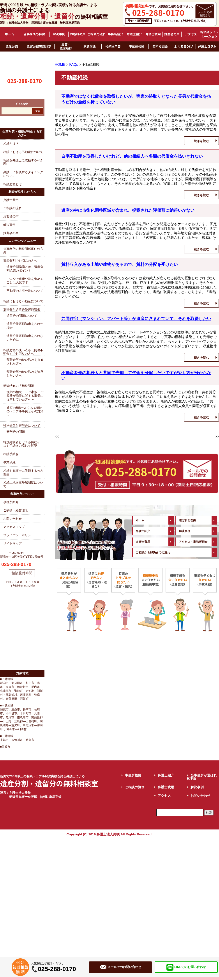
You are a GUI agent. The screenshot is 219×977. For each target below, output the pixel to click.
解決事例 (59, 34)
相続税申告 (113, 46)
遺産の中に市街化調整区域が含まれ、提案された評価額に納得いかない (127, 210)
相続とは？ (11, 143)
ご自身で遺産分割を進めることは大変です (25, 280)
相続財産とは (12, 184)
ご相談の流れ (96, 34)
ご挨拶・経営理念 (15, 510)
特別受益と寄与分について (21, 425)
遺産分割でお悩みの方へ (20, 260)
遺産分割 (12, 46)
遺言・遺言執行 (66, 46)
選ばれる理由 (187, 520)
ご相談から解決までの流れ (153, 552)
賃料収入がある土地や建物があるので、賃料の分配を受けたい (119, 264)
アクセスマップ (14, 527)
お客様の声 (77, 34)
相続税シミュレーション (209, 34)
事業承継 (9, 462)
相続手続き (11, 454)
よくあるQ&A (183, 46)
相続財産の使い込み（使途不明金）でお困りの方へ (23, 352)
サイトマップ (12, 543)
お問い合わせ (12, 518)
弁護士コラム (207, 46)
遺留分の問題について (22, 315)
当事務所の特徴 (34, 34)
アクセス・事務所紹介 (193, 541)
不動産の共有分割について (25, 290)
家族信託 (89, 46)
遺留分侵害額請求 (39, 46)
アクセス (191, 34)
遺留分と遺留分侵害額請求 (21, 309)
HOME (60, 64)
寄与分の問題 (16, 431)
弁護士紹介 (134, 34)
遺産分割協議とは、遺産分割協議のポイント (25, 268)
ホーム (9, 34)
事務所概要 (133, 775)
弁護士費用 (153, 34)
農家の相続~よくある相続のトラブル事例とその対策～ (25, 411)
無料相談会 (160, 46)
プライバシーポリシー (18, 535)
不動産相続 (136, 46)
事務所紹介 (115, 34)
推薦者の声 (172, 34)
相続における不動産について (23, 152)
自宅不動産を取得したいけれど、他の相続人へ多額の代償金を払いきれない (132, 156)
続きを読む (201, 141)
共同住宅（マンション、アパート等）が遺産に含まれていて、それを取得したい (136, 318)
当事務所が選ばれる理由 (201, 776)
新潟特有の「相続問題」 (20, 386)
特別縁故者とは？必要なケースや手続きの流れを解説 (23, 444)
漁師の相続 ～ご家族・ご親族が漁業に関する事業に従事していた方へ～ (25, 395)
